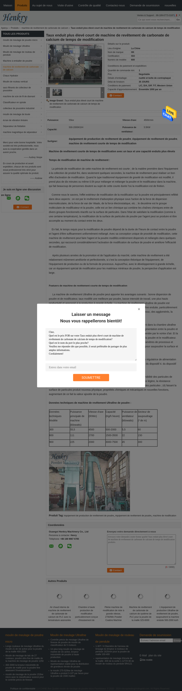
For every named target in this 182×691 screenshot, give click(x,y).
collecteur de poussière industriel (19, 108)
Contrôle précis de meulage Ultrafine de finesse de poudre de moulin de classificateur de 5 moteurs (70, 642)
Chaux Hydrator (10, 75)
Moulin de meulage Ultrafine (16, 46)
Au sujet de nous (42, 5)
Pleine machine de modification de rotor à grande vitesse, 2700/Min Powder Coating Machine (113, 613)
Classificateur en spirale (14, 102)
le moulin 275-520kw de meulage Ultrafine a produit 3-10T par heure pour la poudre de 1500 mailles (70, 673)
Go (178, 19)
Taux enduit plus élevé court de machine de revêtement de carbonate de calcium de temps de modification (76, 103)
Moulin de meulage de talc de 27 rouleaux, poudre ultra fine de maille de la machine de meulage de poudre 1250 (25, 658)
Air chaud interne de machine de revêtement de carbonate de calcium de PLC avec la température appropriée (59, 613)
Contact (117, 95)
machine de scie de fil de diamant (19, 96)
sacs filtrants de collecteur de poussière (17, 89)
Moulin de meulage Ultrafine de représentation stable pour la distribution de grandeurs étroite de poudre (70, 664)
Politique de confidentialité (22, 688)
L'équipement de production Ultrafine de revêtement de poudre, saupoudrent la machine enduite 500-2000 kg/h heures (167, 615)
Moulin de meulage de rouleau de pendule (19, 53)
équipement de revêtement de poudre (133, 515)
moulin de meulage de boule (16, 114)
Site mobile (146, 660)
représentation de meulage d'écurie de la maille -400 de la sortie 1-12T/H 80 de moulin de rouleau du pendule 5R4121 (115, 661)
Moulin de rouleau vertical (15, 81)
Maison (8, 5)
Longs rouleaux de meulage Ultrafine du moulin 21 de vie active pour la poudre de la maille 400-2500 (25, 649)
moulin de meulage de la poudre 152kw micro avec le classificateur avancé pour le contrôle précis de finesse (25, 677)
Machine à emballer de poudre (17, 61)
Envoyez (177, 640)
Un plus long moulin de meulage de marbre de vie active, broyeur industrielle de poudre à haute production (67, 653)
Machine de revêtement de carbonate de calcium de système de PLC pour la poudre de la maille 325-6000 (140, 613)
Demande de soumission (144, 5)
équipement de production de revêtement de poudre (89, 515)
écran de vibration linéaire (15, 120)
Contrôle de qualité (89, 5)
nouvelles (170, 5)
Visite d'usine (65, 5)
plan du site (155, 655)
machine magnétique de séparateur (20, 132)
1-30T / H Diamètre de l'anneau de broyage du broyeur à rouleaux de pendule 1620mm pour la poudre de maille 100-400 (113, 650)
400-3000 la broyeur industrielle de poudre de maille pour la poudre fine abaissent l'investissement (23, 668)
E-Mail (143, 655)
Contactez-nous (115, 5)
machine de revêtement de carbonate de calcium (45, 28)
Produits (22, 5)
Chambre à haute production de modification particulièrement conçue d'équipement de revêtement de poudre (86, 615)
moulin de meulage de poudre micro (20, 40)
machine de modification (164, 515)
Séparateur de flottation (14, 126)
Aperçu (4, 28)
